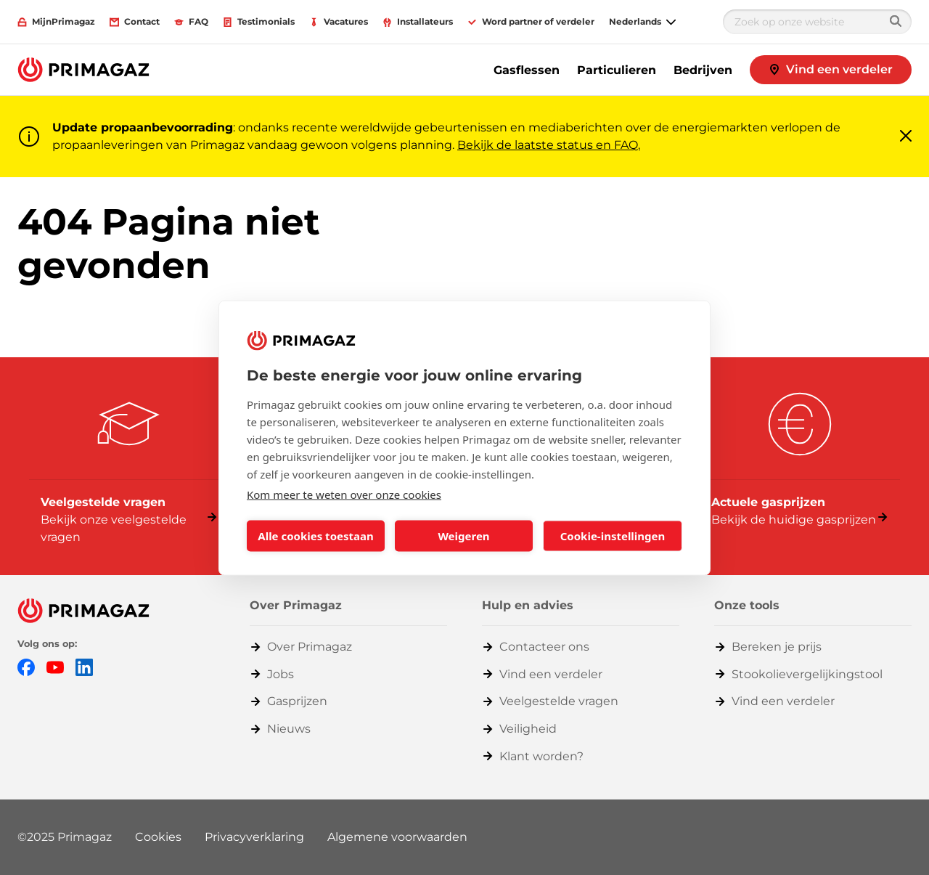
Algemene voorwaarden (397, 837)
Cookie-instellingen (613, 536)
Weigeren (463, 536)
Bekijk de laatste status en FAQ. (548, 145)
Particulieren (616, 70)
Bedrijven (703, 70)
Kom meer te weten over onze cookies (344, 494)
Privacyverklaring (254, 837)
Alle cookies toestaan (315, 536)
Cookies (158, 837)
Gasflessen (527, 70)
